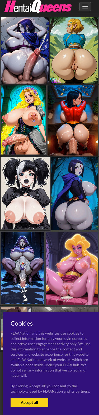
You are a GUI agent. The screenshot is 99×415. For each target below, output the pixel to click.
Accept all (29, 402)
